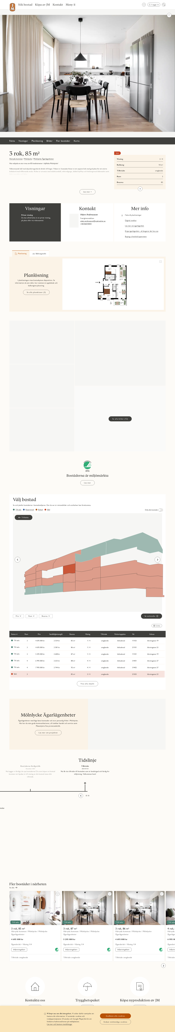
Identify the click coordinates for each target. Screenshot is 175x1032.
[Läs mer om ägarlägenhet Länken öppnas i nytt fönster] (132, 225)
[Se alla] (13, 887)
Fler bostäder (63, 141)
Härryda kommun (16, 159)
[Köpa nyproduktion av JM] (140, 993)
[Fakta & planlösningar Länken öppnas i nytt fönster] (131, 215)
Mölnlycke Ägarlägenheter (44, 159)
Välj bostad (24, 499)
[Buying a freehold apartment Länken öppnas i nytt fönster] (134, 236)
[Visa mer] (140, 189)
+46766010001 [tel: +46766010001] (86, 224)
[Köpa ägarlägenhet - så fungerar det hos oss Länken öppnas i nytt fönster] (139, 231)
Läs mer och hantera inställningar (59, 1024)
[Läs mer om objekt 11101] (87, 654)
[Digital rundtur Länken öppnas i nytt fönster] (128, 220)
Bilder (50, 141)
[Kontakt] (58, 4)
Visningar (23, 141)
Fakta (12, 141)
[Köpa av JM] (42, 4)
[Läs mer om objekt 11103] (87, 640)
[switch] (153, 509)
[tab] (20, 253)
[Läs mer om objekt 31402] (87, 667)
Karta (77, 141)
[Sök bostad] (25, 4)
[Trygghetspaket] (87, 993)
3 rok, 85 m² (24, 153)
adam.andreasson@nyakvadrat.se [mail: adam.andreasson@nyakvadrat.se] (92, 221)
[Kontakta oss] (35, 993)
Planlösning (37, 141)
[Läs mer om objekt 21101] (87, 647)
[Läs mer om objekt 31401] (87, 660)
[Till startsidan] (12, 7)
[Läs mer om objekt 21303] (87, 674)
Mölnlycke (28, 159)
